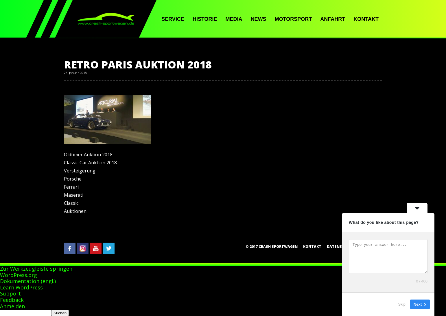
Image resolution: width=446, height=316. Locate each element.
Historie (205, 19)
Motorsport (293, 19)
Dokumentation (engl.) (28, 281)
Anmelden (12, 306)
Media (234, 19)
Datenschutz (341, 246)
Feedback (12, 299)
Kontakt (366, 19)
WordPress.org (18, 275)
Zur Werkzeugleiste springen (36, 268)
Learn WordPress (21, 287)
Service (172, 19)
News (258, 19)
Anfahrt (332, 19)
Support (10, 293)
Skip (402, 304)
